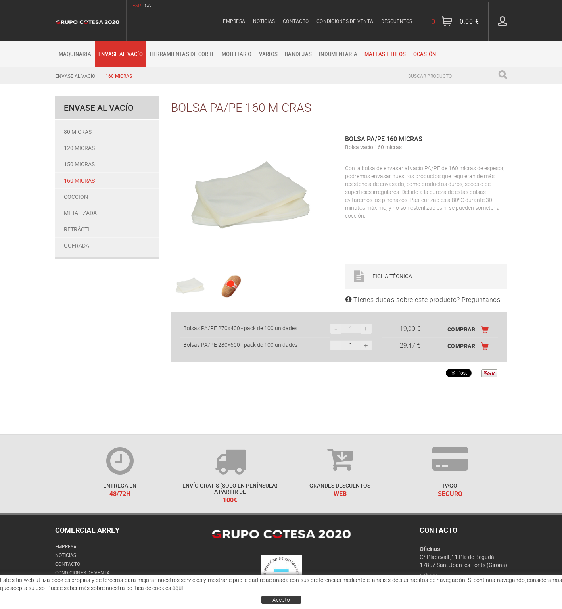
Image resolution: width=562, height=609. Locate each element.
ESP (136, 5)
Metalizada (80, 213)
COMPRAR (468, 329)
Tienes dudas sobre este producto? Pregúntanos (423, 299)
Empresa (234, 21)
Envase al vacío (75, 76)
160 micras (118, 76)
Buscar (502, 74)
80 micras (78, 131)
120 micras (79, 148)
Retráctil (78, 229)
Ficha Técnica (383, 276)
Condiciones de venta (344, 21)
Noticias (264, 21)
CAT (149, 5)
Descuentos (396, 21)
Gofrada (76, 245)
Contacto (296, 21)
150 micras (79, 164)
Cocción (76, 196)
